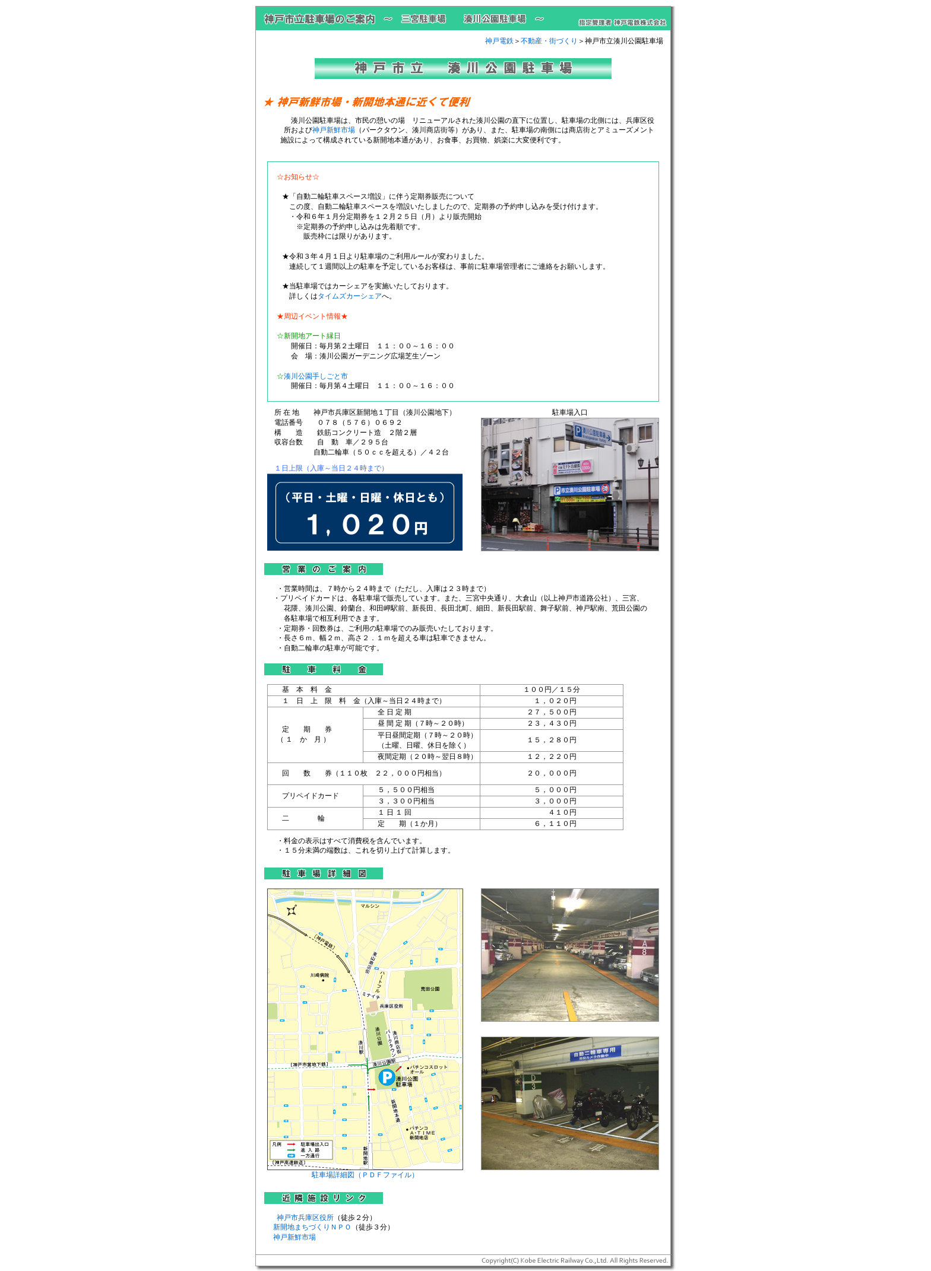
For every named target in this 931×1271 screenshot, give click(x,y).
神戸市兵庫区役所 (305, 1217)
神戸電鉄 (499, 41)
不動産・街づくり (549, 41)
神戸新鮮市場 (333, 130)
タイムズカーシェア (350, 296)
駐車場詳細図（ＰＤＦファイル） (365, 1171)
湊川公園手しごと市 (316, 376)
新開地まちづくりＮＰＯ (312, 1227)
